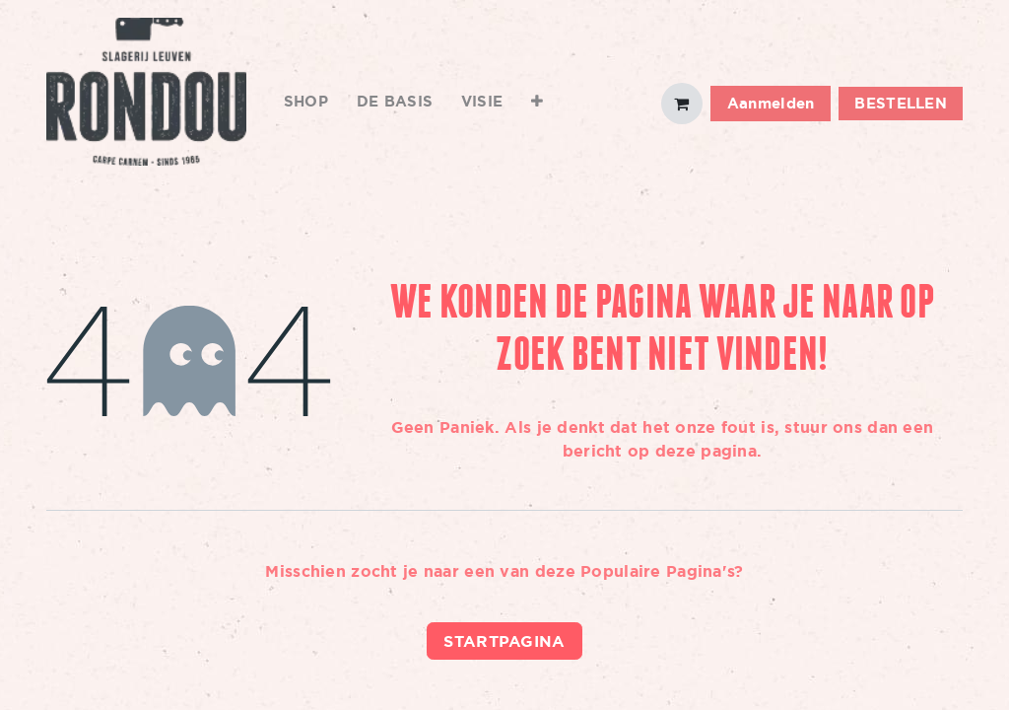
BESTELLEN (900, 103)
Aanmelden (771, 103)
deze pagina (706, 451)
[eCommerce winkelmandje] (682, 103)
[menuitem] (306, 103)
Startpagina (504, 641)
